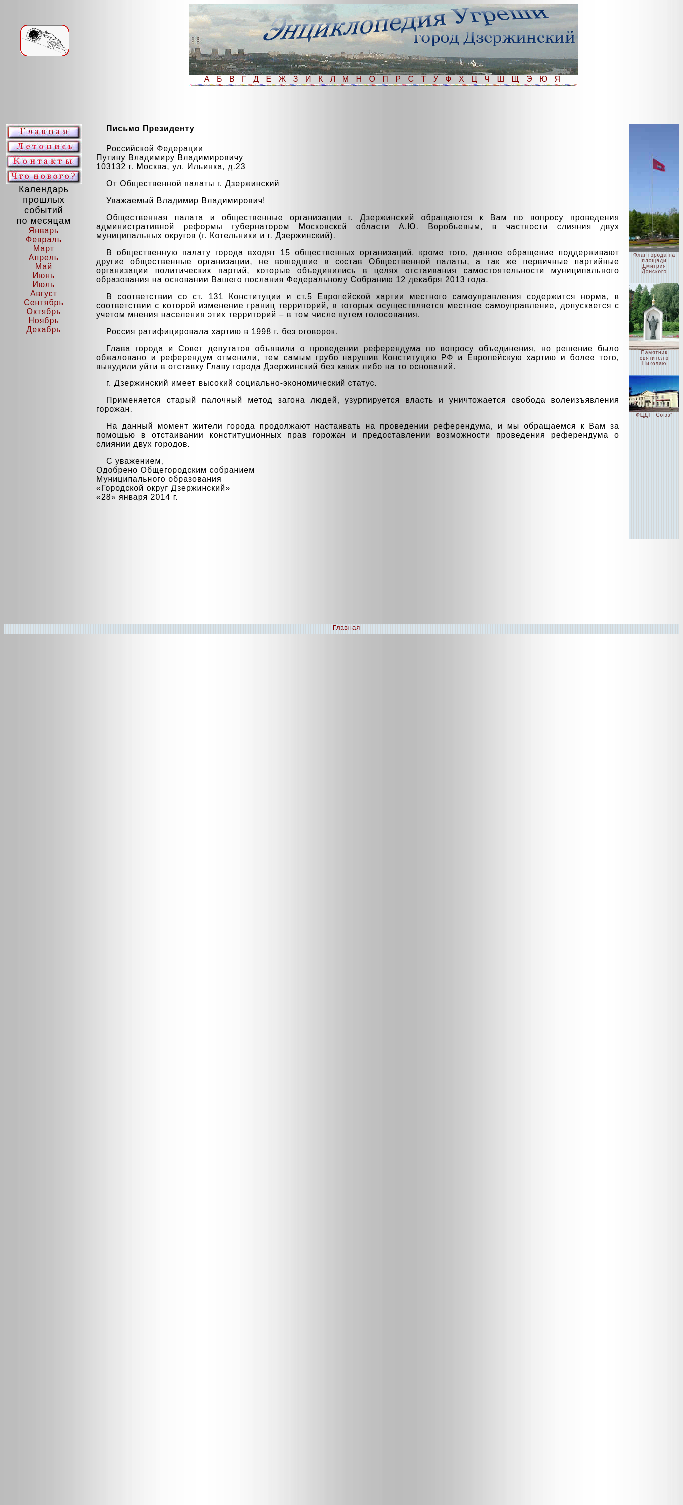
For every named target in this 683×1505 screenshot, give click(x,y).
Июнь (44, 275)
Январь (44, 230)
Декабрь (43, 329)
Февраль (44, 239)
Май (43, 266)
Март (43, 248)
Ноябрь (43, 320)
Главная (346, 627)
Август (43, 293)
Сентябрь (44, 302)
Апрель (44, 257)
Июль (44, 284)
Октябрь (43, 311)
